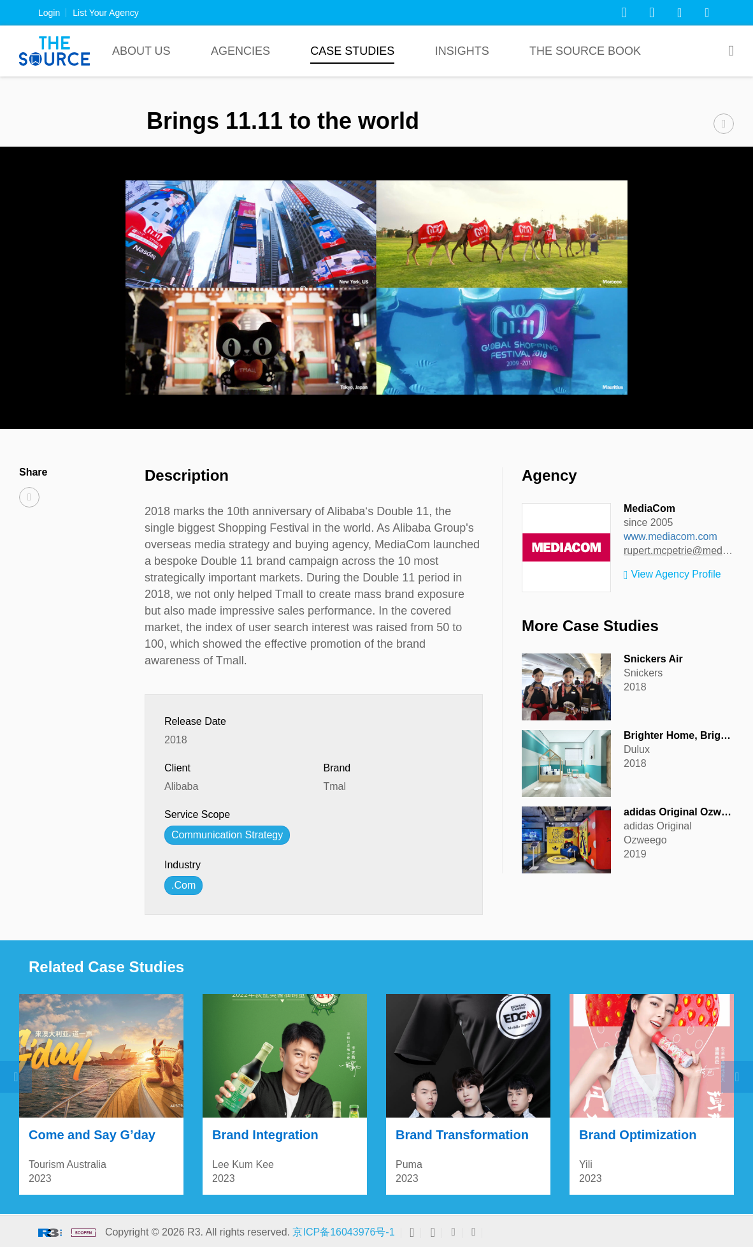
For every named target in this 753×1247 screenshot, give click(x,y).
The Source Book (585, 51)
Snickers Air (653, 658)
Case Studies (352, 51)
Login (49, 13)
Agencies (240, 51)
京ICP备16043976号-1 (343, 1232)
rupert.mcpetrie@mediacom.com (679, 550)
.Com (183, 885)
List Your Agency (106, 13)
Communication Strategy (227, 834)
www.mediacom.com (670, 536)
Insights (462, 51)
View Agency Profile (672, 575)
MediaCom (649, 508)
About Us (141, 51)
